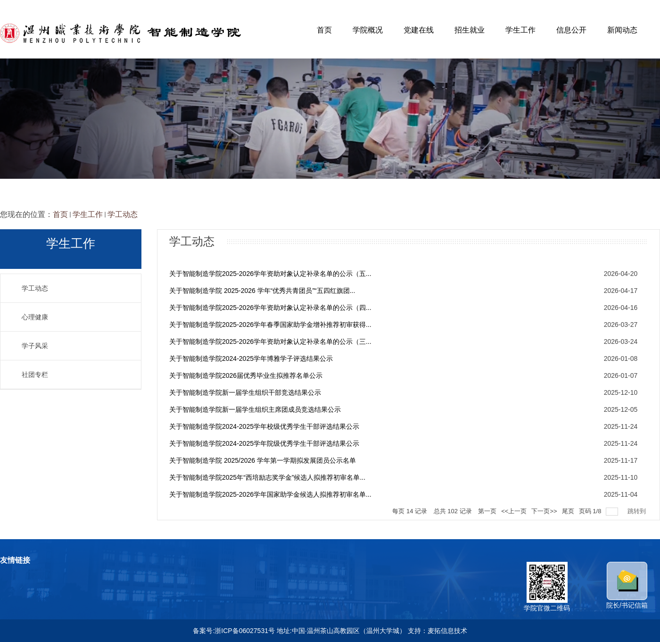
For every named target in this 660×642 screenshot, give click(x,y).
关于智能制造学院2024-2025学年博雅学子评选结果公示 (251, 358)
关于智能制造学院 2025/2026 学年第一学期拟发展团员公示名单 (262, 460)
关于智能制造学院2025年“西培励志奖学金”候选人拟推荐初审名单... (267, 477)
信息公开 (571, 30)
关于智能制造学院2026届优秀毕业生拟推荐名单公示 (245, 375)
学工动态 (122, 214)
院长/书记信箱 (627, 601)
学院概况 (368, 30)
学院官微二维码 (547, 604)
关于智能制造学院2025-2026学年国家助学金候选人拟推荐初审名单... (270, 494)
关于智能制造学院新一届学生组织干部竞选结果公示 (245, 392)
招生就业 (469, 30)
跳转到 (637, 511)
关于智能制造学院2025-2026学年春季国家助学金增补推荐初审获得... (270, 324)
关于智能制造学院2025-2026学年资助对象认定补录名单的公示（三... (270, 341)
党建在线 (419, 30)
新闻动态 (622, 30)
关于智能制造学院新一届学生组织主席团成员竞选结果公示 (255, 409)
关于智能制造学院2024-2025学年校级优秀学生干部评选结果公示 (264, 426)
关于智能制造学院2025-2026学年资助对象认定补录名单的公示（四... (270, 307)
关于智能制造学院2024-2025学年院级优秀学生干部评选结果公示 (264, 443)
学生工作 (520, 30)
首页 (324, 30)
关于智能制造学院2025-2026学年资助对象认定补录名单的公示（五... (270, 273)
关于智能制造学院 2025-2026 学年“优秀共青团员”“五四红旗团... (262, 290)
